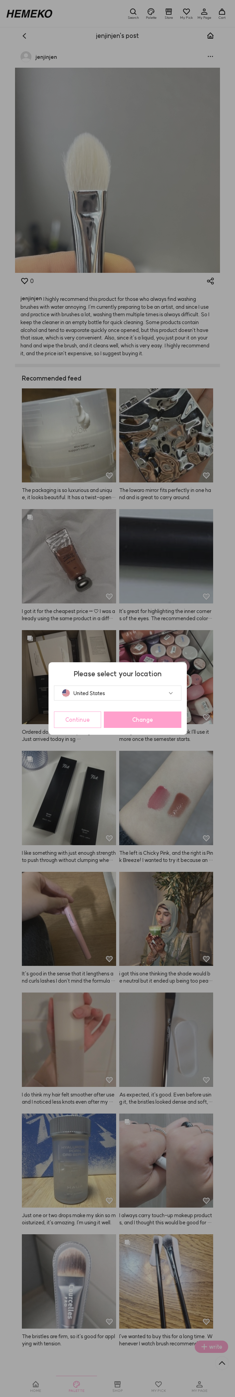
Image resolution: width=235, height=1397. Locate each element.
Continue (77, 719)
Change (142, 719)
